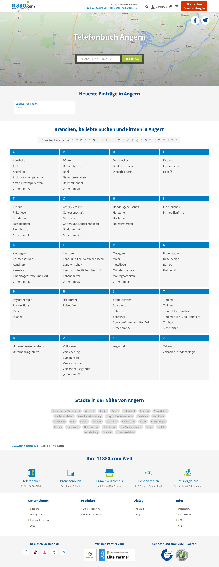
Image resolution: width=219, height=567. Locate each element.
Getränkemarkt (72, 207)
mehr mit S (121, 328)
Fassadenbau (21, 224)
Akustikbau (20, 172)
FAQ (138, 514)
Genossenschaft (73, 212)
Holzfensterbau (123, 224)
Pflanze (17, 317)
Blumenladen (72, 166)
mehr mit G (71, 235)
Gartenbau (70, 218)
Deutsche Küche (123, 166)
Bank (66, 172)
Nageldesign (171, 259)
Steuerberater (122, 300)
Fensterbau (20, 218)
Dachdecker (120, 160)
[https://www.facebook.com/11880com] (26, 552)
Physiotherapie (22, 300)
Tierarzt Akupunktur (176, 311)
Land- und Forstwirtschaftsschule (84, 259)
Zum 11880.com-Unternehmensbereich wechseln (112, 7)
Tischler (168, 322)
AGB (180, 520)
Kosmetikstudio (23, 259)
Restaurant (70, 300)
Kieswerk (18, 270)
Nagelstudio (171, 253)
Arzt (15, 166)
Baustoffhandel (73, 183)
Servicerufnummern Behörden (132, 322)
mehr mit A (21, 188)
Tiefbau (168, 305)
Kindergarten (21, 253)
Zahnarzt (169, 346)
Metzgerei (119, 253)
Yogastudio (120, 346)
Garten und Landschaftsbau (81, 224)
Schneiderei (120, 311)
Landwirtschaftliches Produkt (82, 270)
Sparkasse (119, 305)
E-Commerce (171, 166)
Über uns (34, 508)
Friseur (17, 207)
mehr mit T (171, 328)
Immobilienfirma (174, 212)
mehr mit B (71, 188)
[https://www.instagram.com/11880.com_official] (44, 552)
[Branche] (98, 58)
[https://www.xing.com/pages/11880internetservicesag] (53, 552)
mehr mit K (21, 281)
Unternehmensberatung (28, 346)
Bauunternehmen (74, 177)
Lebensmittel (71, 276)
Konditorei (19, 265)
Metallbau (119, 265)
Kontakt (140, 508)
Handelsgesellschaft (126, 207)
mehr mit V (71, 374)
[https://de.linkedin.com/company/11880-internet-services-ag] (63, 552)
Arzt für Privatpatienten (28, 183)
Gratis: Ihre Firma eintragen (194, 6)
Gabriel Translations (27, 103)
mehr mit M (121, 281)
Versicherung (71, 352)
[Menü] (178, 6)
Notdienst (169, 270)
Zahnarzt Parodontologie (179, 352)
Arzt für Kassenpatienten (29, 177)
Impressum (184, 508)
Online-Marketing (91, 508)
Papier (17, 311)
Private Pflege (21, 305)
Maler (116, 259)
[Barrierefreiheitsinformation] (172, 6)
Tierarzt (168, 300)
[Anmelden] (160, 6)
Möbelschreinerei (124, 270)
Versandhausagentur (76, 369)
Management (36, 514)
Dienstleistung (122, 172)
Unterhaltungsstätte (26, 352)
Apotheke (19, 160)
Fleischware (20, 229)
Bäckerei (68, 160)
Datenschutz (184, 514)
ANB (180, 525)
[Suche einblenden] (148, 6)
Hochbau (119, 218)
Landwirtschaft (72, 265)
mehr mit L (71, 281)
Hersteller (119, 212)
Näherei (168, 265)
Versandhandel (72, 363)
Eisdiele (168, 160)
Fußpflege (19, 212)
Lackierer (69, 253)
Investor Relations (39, 520)
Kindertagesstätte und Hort (30, 276)
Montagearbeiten (124, 276)
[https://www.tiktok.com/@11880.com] (35, 552)
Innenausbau (171, 207)
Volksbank (69, 346)
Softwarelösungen (92, 514)
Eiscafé (167, 172)
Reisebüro (69, 305)
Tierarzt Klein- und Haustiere (181, 317)
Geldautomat (71, 229)
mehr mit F (21, 235)
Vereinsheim (71, 357)
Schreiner (119, 317)
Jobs (32, 525)
